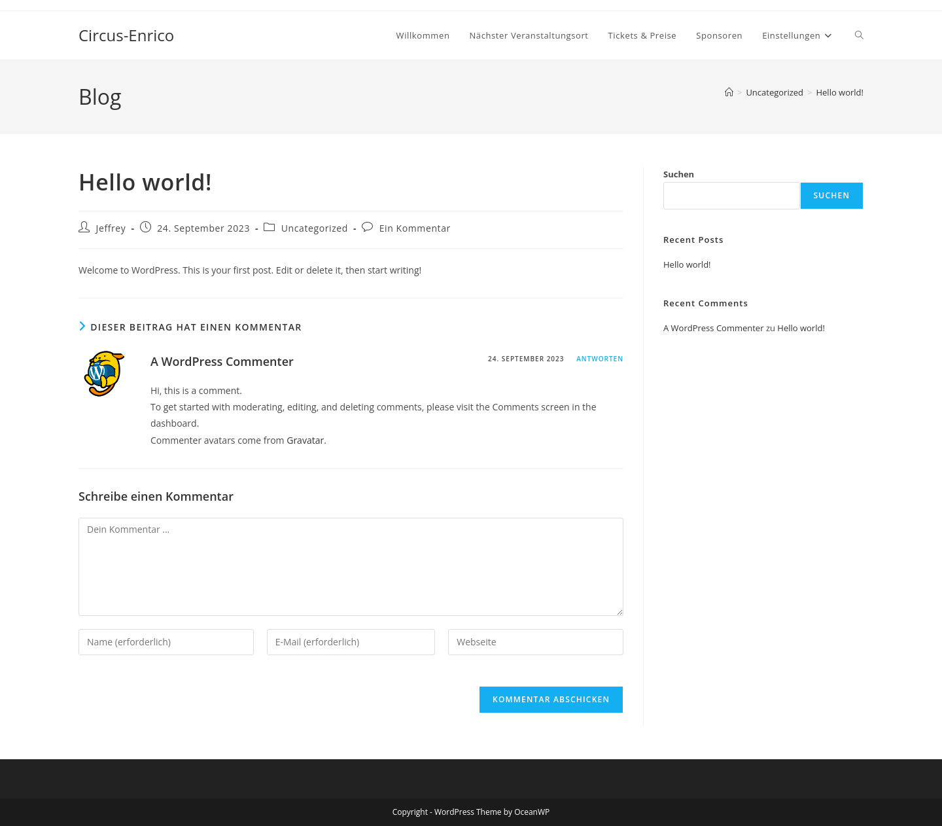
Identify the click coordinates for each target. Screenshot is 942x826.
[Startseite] (729, 92)
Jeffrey (111, 228)
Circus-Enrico (126, 35)
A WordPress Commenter (222, 361)
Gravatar (305, 440)
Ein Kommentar (415, 228)
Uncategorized (314, 228)
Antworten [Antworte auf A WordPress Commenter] (599, 358)
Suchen (678, 174)
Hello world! (840, 92)
